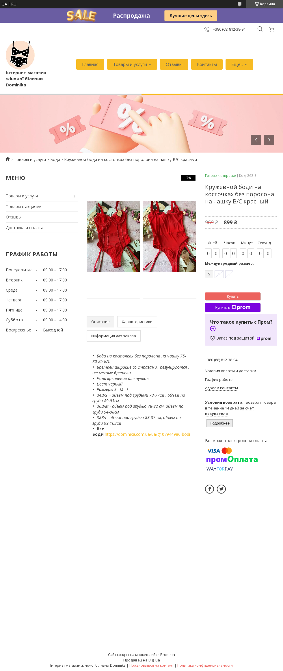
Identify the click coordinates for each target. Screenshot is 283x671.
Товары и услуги (130, 64)
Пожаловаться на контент (151, 665)
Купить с (232, 307)
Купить (233, 296)
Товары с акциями (24, 206)
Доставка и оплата (24, 227)
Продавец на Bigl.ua (141, 660)
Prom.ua (167, 654)
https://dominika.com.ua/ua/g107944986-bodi (147, 434)
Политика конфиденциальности (205, 665)
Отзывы (174, 64)
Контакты (207, 64)
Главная (90, 64)
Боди (55, 159)
